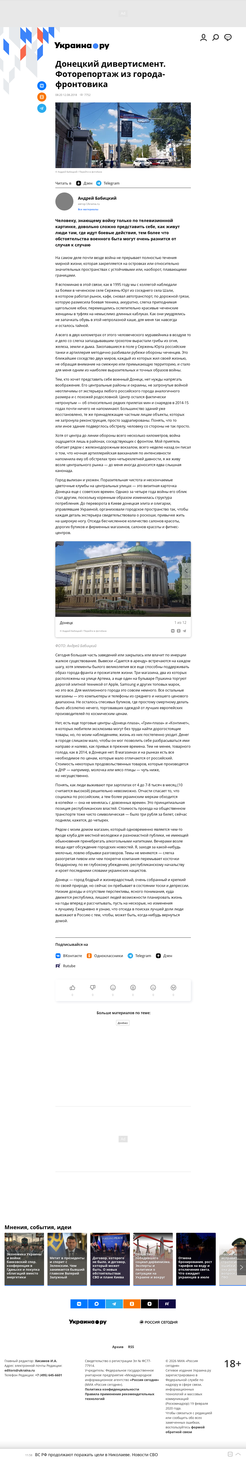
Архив (118, 1346)
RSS (131, 1346)
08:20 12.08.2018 (66, 95)
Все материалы (88, 209)
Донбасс (123, 1023)
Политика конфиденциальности (112, 1389)
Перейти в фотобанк (90, 171)
